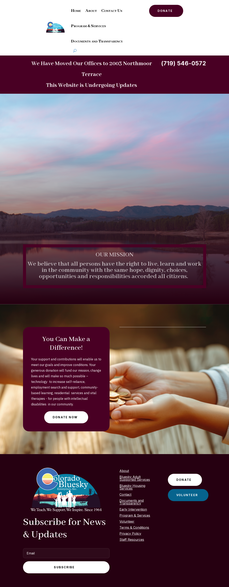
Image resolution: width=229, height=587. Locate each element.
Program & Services (88, 26)
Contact (125, 495)
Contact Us (111, 10)
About (91, 10)
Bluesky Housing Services (132, 487)
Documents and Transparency (97, 41)
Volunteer (126, 521)
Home (76, 10)
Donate (165, 10)
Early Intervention (133, 509)
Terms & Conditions (134, 527)
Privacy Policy (130, 534)
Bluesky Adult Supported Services (134, 478)
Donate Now (65, 417)
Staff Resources (131, 540)
